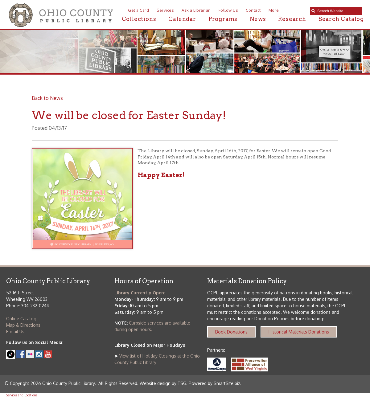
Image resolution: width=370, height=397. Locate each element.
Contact (253, 10)
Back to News (47, 98)
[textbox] (338, 11)
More (274, 10)
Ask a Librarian (196, 10)
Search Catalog (341, 19)
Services (165, 10)
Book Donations (231, 331)
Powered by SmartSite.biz (214, 383)
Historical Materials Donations (299, 331)
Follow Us (228, 10)
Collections (139, 19)
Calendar (182, 19)
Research (292, 19)
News (258, 19)
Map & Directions (23, 325)
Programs (222, 19)
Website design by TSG (163, 383)
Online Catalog (21, 318)
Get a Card (138, 10)
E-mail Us (15, 331)
